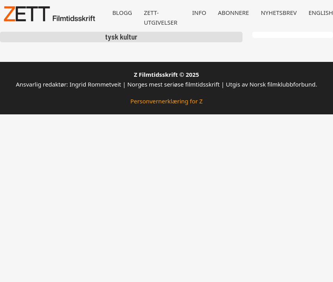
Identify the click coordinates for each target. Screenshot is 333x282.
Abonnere (233, 12)
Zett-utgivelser (160, 17)
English (320, 12)
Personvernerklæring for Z (166, 101)
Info (199, 12)
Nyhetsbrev (279, 12)
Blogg (122, 12)
